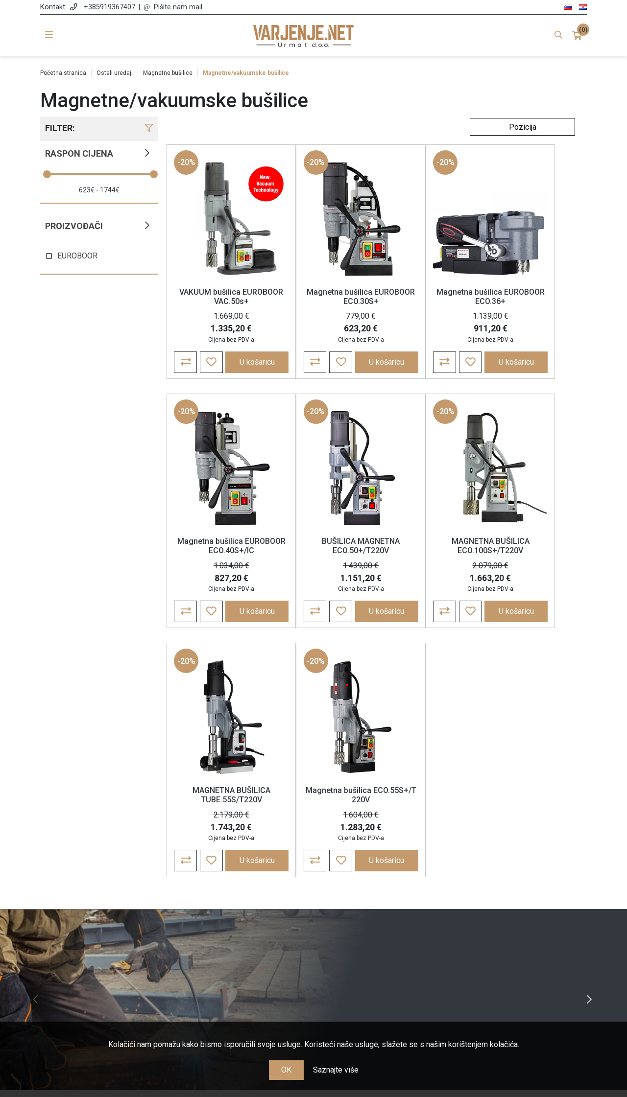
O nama (244, 895)
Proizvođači (74, 226)
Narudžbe (383, 909)
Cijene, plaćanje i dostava (244, 938)
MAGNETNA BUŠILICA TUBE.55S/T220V (424, 559)
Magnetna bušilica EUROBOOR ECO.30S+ (321, 298)
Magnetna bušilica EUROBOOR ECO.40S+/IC (526, 303)
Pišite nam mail (178, 7)
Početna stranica (63, 73)
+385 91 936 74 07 (108, 950)
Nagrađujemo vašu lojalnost (244, 966)
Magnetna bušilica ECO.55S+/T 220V (526, 559)
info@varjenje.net (108, 964)
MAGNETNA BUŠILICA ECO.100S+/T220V (321, 559)
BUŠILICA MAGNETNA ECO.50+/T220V (218, 559)
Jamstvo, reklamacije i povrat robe (243, 952)
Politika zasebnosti (244, 924)
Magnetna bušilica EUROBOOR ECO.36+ (423, 298)
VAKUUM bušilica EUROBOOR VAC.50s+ (218, 298)
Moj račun (383, 895)
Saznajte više (336, 1069)
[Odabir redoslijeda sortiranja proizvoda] (522, 127)
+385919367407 (109, 7)
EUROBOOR (77, 255)
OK (286, 1069)
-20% (187, 164)
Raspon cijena (79, 153)
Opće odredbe (243, 909)
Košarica (383, 924)
